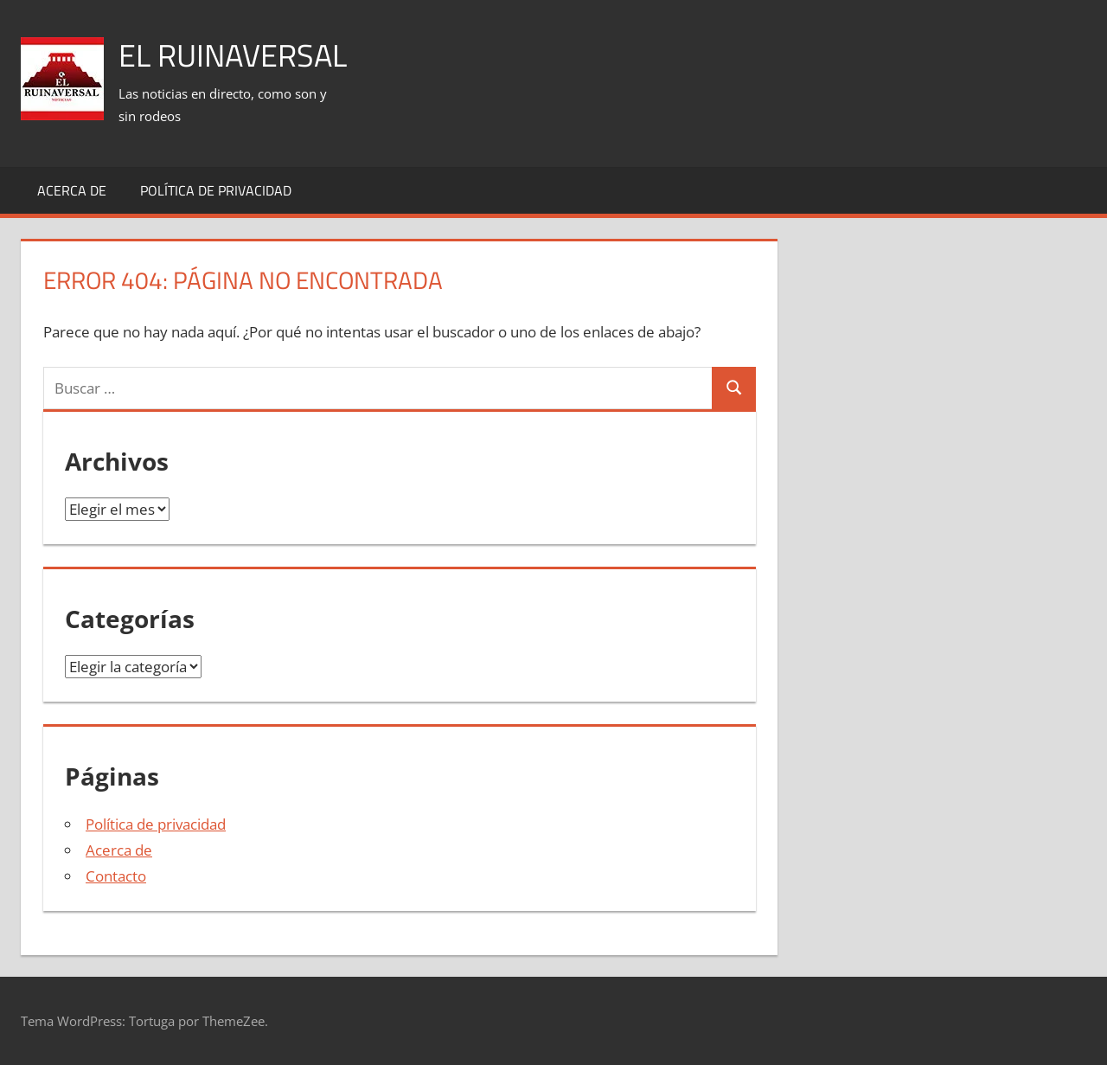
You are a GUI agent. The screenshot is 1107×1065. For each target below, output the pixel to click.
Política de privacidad (215, 190)
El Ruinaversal (232, 55)
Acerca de (71, 190)
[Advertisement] (771, 61)
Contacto (116, 876)
